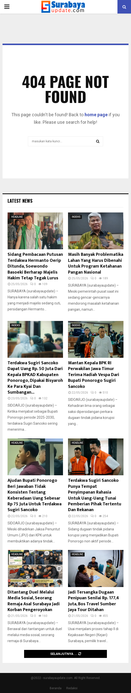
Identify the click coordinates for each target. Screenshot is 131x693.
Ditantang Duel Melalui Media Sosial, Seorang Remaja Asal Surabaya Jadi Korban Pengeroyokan (34, 601)
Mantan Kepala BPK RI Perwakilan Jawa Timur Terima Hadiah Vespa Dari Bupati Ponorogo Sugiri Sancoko (93, 374)
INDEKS (76, 216)
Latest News (20, 200)
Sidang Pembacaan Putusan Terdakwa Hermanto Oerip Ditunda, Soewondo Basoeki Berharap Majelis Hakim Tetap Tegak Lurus (35, 266)
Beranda (55, 688)
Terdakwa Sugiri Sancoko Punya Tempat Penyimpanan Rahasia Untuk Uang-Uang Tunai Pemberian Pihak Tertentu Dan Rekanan (94, 495)
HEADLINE (17, 216)
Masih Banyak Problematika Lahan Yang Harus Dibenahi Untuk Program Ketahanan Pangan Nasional (95, 263)
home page (96, 114)
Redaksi (72, 688)
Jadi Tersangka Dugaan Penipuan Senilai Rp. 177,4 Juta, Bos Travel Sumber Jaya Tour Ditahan (93, 601)
